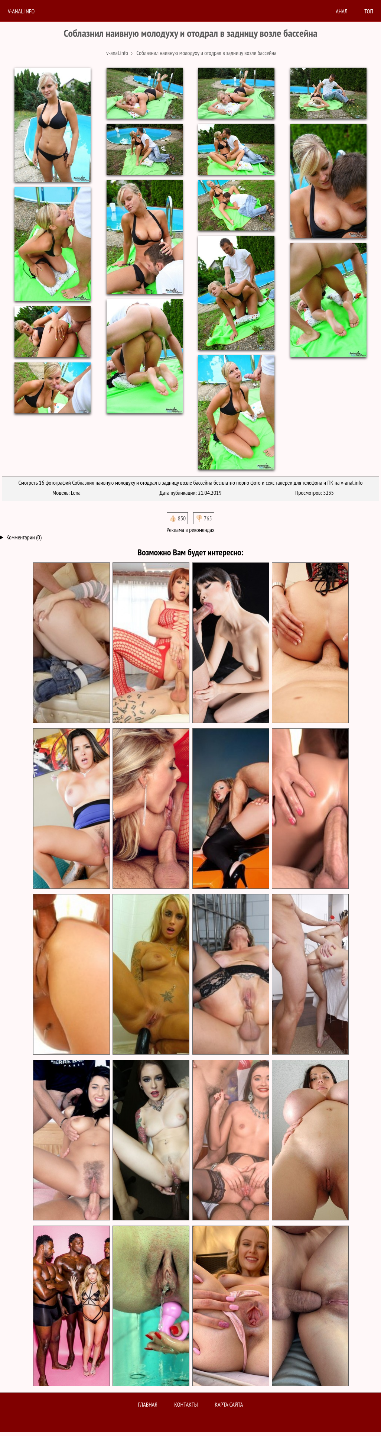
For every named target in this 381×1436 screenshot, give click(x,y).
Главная (147, 1404)
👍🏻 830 (177, 518)
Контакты (186, 1404)
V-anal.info (21, 11)
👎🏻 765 (203, 518)
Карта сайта (229, 1404)
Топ (368, 11)
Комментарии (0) (24, 537)
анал (342, 11)
